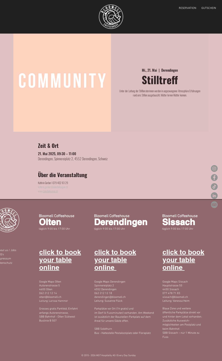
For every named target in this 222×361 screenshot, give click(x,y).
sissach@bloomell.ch (175, 297)
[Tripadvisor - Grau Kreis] (214, 204)
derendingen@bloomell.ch (110, 297)
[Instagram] (214, 168)
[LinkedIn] (214, 195)
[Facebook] (214, 177)
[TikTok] (214, 186)
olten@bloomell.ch (50, 297)
